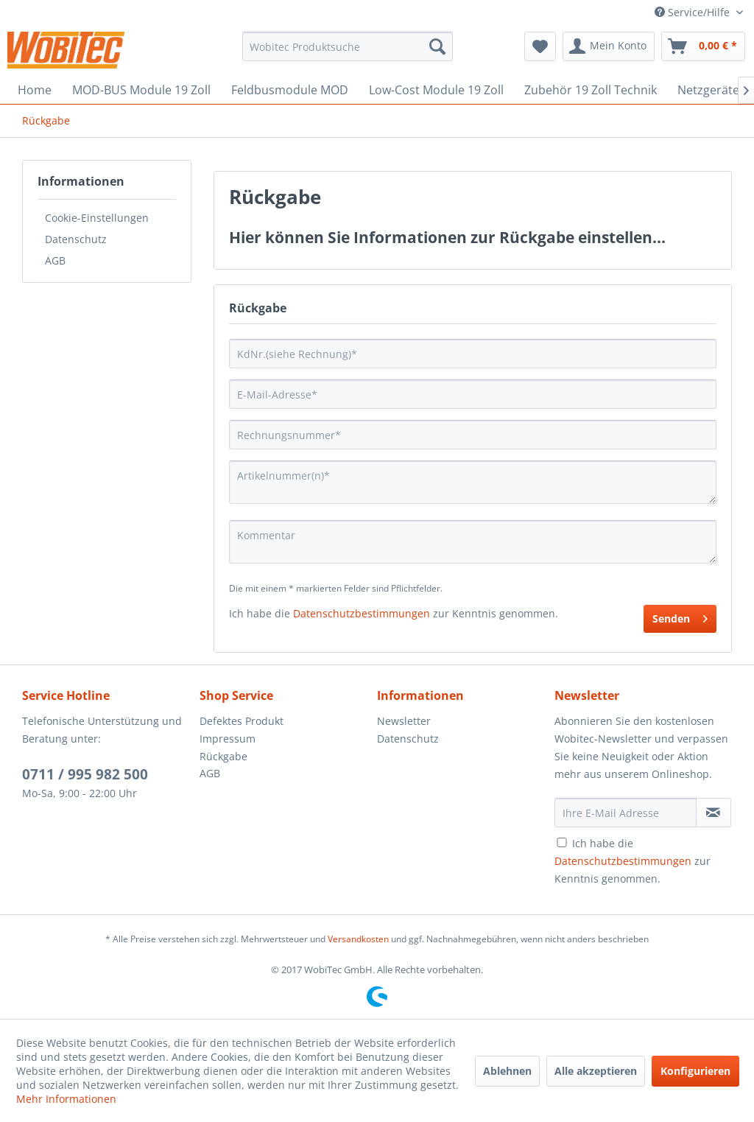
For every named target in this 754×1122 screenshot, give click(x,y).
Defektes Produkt (241, 721)
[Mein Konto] (609, 46)
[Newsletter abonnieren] (713, 812)
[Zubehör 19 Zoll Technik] (590, 90)
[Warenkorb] (703, 46)
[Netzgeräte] (708, 90)
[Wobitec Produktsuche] (348, 46)
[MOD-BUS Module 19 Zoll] (141, 90)
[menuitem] (348, 46)
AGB (55, 260)
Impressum (228, 739)
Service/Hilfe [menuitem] (694, 12)
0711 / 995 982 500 (85, 774)
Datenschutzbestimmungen (361, 613)
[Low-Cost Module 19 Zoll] (436, 90)
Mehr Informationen (66, 1099)
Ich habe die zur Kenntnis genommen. (632, 861)
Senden (680, 616)
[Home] (34, 90)
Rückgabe (223, 756)
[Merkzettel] (540, 46)
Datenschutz (76, 239)
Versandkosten (358, 939)
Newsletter (404, 721)
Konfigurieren (695, 1071)
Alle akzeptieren (595, 1071)
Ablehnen (507, 1071)
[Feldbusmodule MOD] (290, 90)
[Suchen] (437, 46)
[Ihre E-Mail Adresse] (625, 812)
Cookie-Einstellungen (97, 218)
